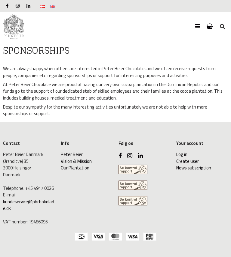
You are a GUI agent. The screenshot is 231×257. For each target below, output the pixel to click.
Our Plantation (75, 167)
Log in (181, 154)
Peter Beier (72, 154)
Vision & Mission (76, 161)
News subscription (193, 167)
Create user (187, 161)
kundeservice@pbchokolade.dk (28, 205)
